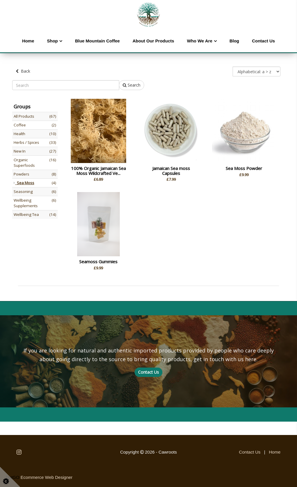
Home (28, 40)
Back (23, 71)
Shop (52, 40)
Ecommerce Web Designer (47, 477)
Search (131, 85)
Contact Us (263, 40)
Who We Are (200, 40)
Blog (234, 40)
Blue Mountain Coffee (97, 40)
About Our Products (153, 40)
